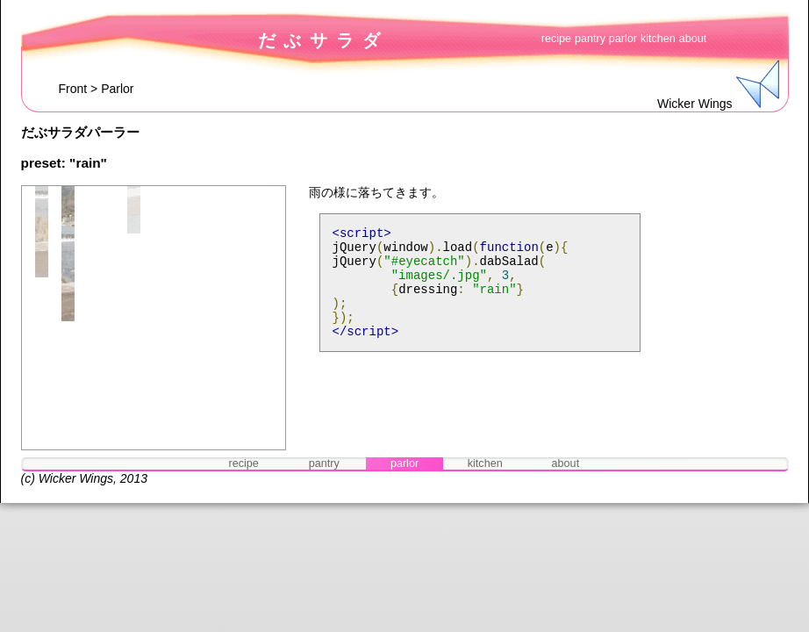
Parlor (117, 89)
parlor (623, 38)
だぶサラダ (323, 40)
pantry (590, 38)
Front (73, 89)
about (693, 38)
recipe (556, 38)
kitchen (658, 38)
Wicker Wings (76, 478)
